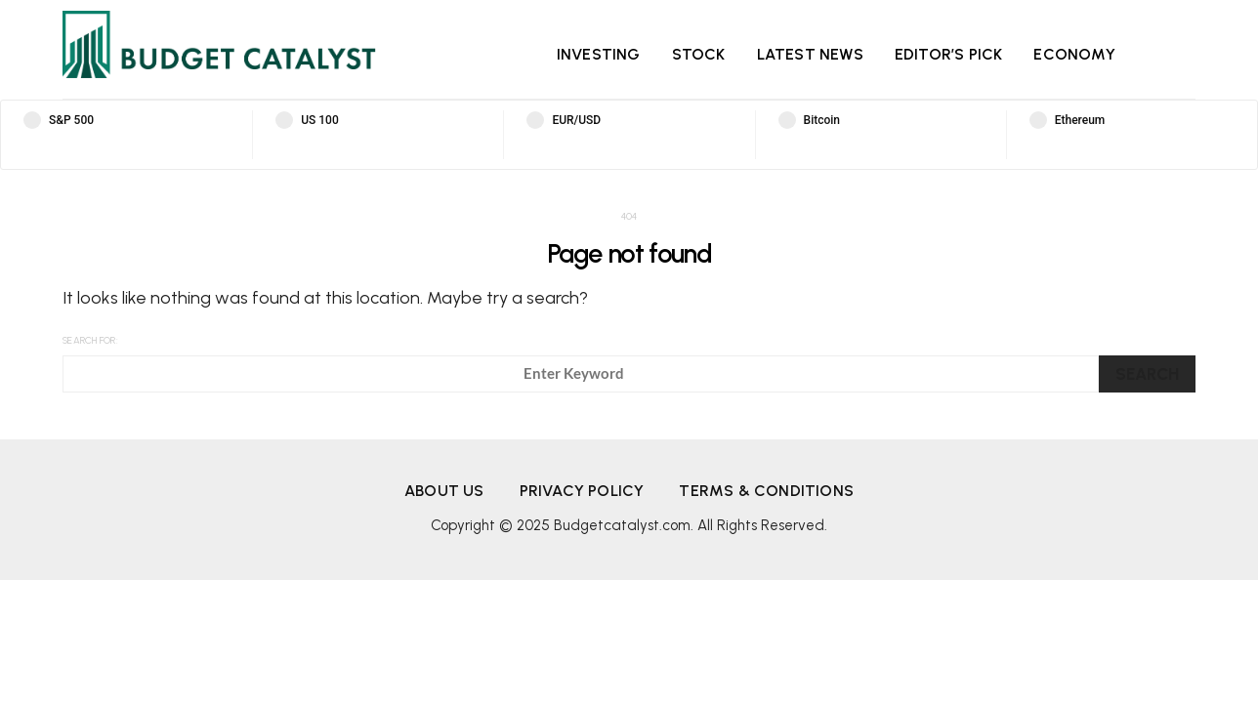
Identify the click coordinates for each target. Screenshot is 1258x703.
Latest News (810, 54)
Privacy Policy (582, 490)
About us (444, 490)
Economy (1073, 54)
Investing (599, 54)
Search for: (90, 340)
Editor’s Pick (949, 54)
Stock (699, 54)
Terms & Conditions (766, 490)
